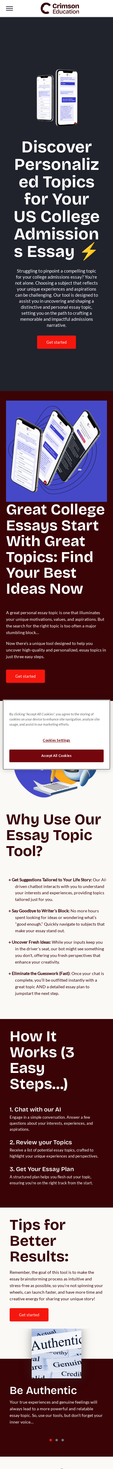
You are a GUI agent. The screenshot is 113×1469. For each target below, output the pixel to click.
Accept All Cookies (56, 756)
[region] (56, 734)
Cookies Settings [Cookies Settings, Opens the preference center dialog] (56, 740)
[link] (60, 8)
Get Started (56, 342)
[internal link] (25, 676)
